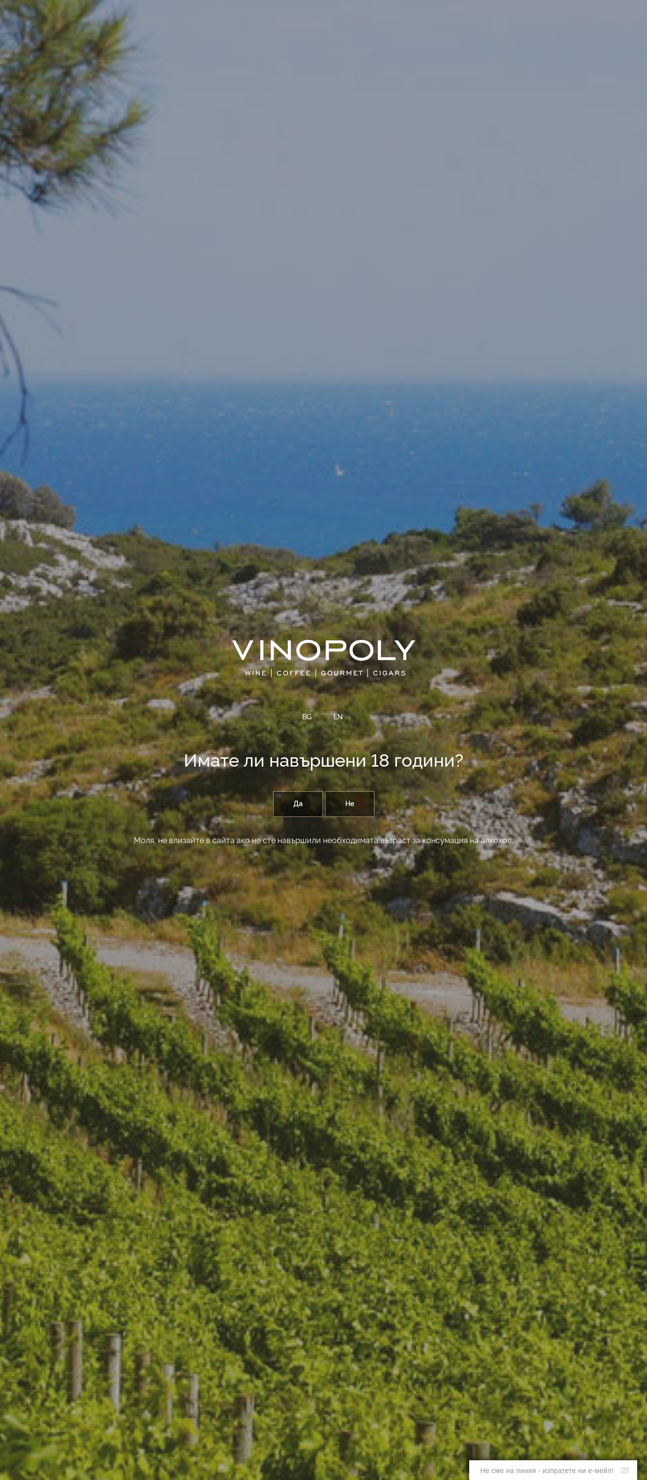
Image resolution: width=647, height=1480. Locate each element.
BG (307, 717)
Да (298, 804)
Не (349, 804)
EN (338, 717)
